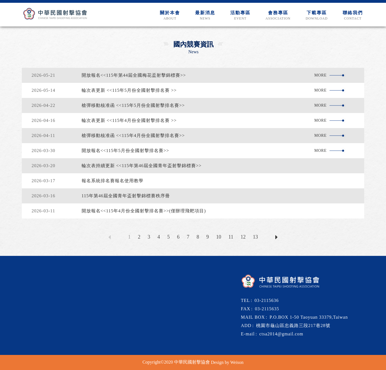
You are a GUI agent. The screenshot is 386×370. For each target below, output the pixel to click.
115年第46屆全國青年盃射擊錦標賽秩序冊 (126, 195)
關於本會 (170, 15)
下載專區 (317, 15)
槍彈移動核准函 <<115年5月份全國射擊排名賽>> (133, 105)
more (321, 75)
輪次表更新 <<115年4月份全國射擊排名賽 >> (129, 120)
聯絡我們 (353, 15)
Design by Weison (227, 362)
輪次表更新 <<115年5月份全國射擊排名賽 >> (129, 90)
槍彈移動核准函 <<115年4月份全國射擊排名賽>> (133, 135)
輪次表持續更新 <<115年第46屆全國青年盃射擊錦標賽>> (142, 165)
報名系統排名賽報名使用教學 (112, 180)
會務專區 (278, 15)
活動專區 (240, 15)
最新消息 (205, 15)
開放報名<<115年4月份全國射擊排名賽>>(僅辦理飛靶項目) (144, 210)
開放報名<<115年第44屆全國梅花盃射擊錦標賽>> (134, 75)
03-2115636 (267, 300)
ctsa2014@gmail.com (281, 333)
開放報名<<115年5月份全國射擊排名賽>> (125, 150)
